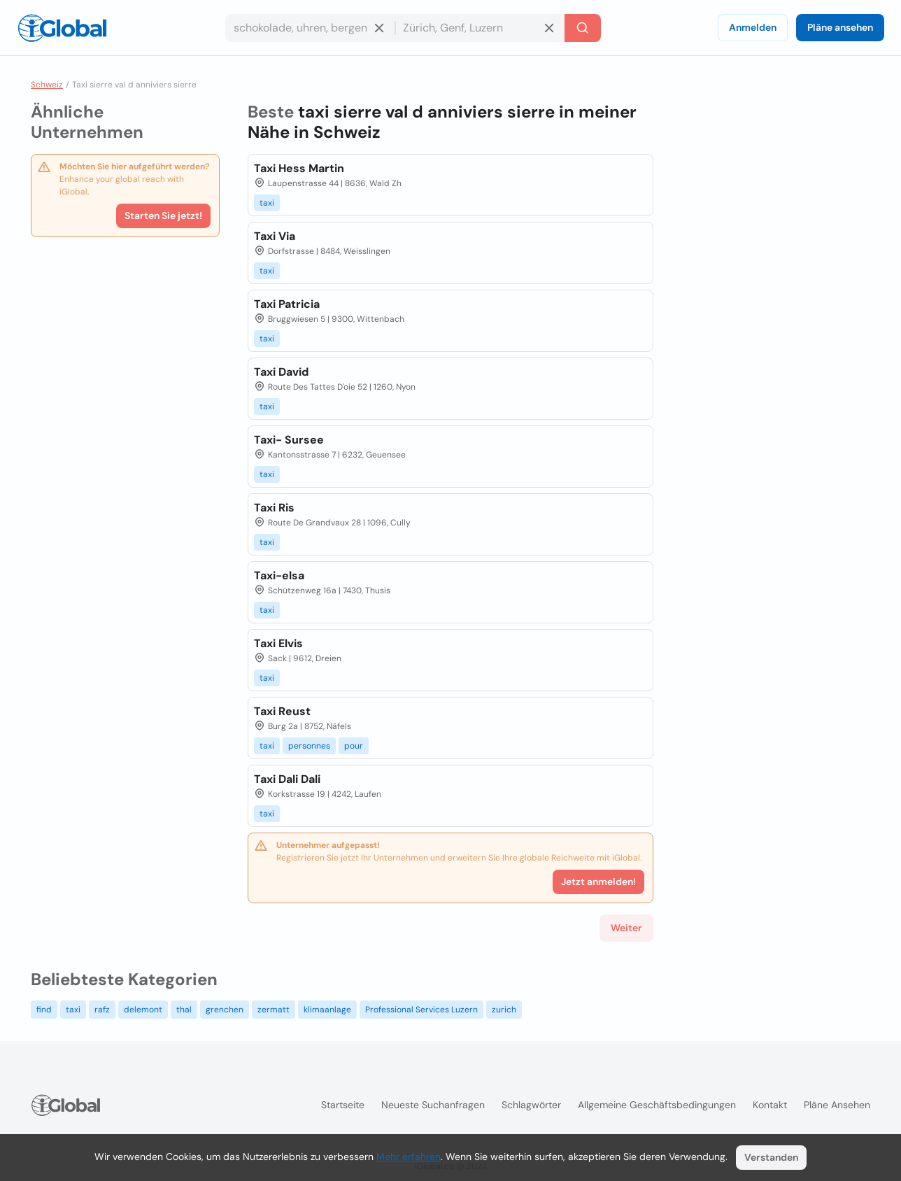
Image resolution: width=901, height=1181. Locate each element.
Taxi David (281, 372)
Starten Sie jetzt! (163, 215)
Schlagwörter (531, 1104)
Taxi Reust (282, 711)
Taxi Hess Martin (299, 168)
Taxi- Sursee (289, 439)
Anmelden (752, 27)
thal (184, 1009)
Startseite (342, 1104)
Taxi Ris (274, 507)
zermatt (273, 1009)
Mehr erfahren (408, 1156)
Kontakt (770, 1104)
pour (353, 745)
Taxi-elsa (279, 575)
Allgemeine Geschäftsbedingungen (657, 1104)
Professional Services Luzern (421, 1009)
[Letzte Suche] (583, 28)
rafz (102, 1009)
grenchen (224, 1009)
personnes (309, 745)
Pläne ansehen (840, 27)
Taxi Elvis (278, 643)
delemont (143, 1009)
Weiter (626, 927)
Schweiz (47, 84)
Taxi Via (274, 236)
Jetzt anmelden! (598, 881)
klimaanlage (327, 1009)
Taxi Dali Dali (287, 779)
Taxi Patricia (287, 304)
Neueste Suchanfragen (433, 1104)
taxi (267, 202)
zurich (504, 1009)
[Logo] (62, 28)
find (44, 1009)
